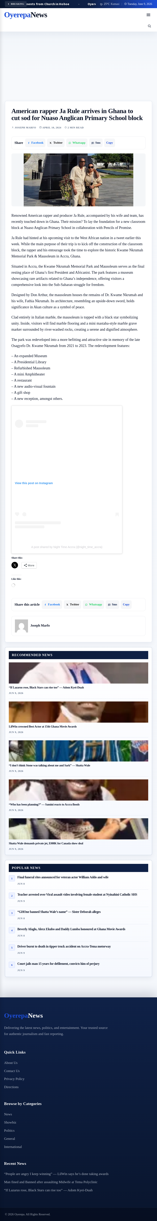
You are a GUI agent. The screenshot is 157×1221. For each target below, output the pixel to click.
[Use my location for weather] (109, 4)
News (8, 1114)
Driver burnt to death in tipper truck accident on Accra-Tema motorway (64, 946)
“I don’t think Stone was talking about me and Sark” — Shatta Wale (49, 765)
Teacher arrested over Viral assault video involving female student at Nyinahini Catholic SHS (77, 894)
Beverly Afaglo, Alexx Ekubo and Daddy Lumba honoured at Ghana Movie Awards (71, 929)
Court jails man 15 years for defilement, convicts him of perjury (58, 963)
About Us (11, 1063)
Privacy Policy (14, 1079)
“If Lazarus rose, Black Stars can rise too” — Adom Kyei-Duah (46, 687)
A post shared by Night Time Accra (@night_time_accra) (66, 547)
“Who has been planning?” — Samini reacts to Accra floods (44, 804)
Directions (11, 1087)
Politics (9, 1130)
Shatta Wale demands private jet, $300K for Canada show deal (46, 843)
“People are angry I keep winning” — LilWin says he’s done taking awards (56, 1174)
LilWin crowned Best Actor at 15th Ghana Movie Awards (43, 726)
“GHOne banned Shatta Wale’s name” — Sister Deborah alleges (59, 912)
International (13, 1147)
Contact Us (12, 1071)
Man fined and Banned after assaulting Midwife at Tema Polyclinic (51, 1182)
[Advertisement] (78, 70)
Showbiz (10, 1122)
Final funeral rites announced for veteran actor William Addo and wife (62, 877)
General (9, 1139)
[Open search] (149, 26)
